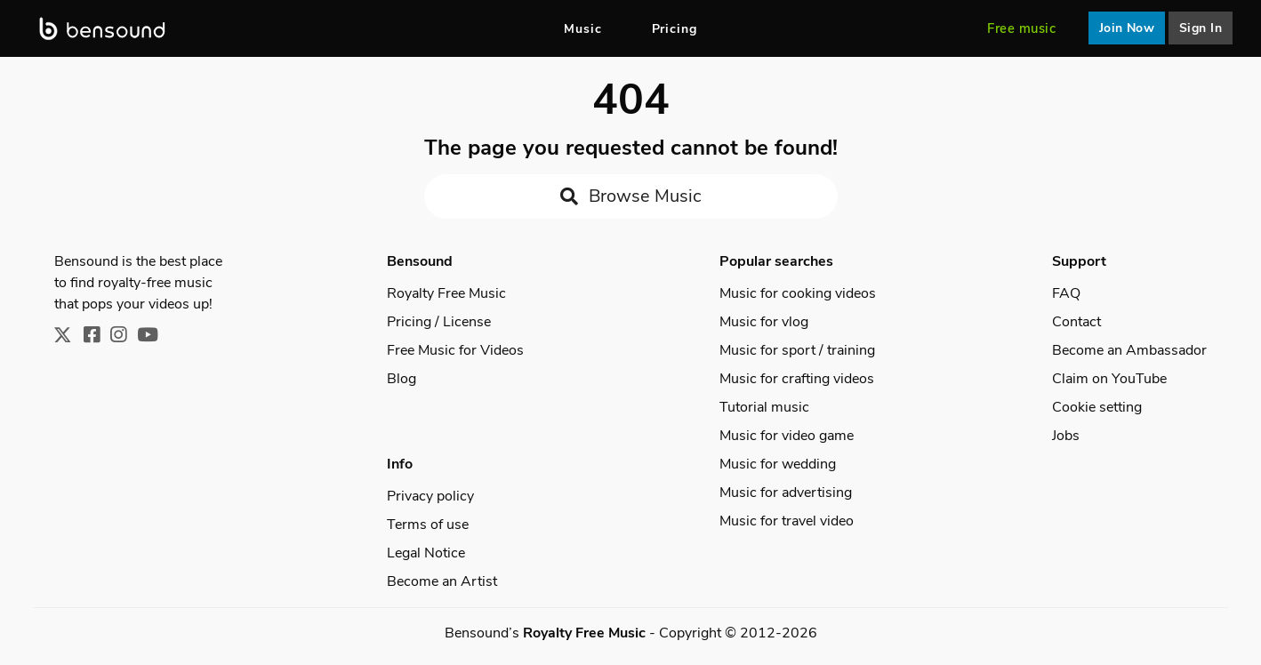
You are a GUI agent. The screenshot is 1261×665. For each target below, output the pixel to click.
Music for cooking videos (797, 293)
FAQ (1066, 293)
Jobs (1066, 435)
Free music (1021, 28)
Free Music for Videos (455, 350)
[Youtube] (153, 336)
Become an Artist (442, 581)
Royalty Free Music (446, 293)
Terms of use (428, 524)
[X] (69, 336)
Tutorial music (764, 407)
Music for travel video (786, 521)
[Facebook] (97, 336)
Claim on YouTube (1109, 379)
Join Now (1127, 28)
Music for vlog (763, 322)
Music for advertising (785, 492)
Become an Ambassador (1129, 350)
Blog (401, 379)
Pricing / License (439, 322)
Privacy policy (430, 496)
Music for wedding (777, 464)
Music (583, 28)
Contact (1076, 322)
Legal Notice (426, 553)
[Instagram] (123, 336)
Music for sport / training (797, 350)
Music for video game (786, 435)
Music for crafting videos (796, 379)
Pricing (675, 28)
